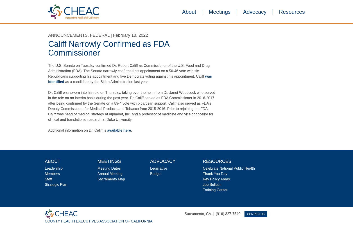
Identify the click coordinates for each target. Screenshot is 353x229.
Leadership (54, 168)
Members (52, 174)
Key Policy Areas (216, 179)
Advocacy (255, 12)
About (189, 12)
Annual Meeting (109, 174)
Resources (292, 12)
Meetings (220, 12)
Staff (48, 179)
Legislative (158, 168)
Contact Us (256, 214)
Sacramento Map (111, 179)
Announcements (68, 35)
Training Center (215, 190)
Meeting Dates (109, 168)
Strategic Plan (56, 184)
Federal (100, 35)
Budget (156, 174)
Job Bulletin (212, 184)
